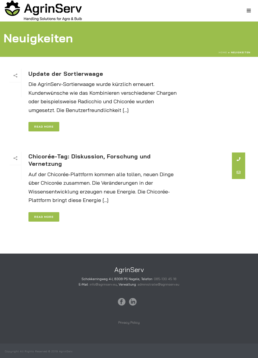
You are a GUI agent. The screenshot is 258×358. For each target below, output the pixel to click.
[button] (238, 172)
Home (223, 52)
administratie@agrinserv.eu (158, 284)
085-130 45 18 (165, 279)
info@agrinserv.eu (103, 284)
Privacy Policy (129, 322)
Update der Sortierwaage (65, 73)
